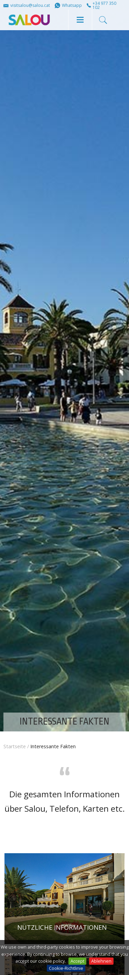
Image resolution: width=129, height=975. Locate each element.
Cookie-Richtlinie (66, 968)
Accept (77, 961)
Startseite (14, 746)
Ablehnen (101, 961)
